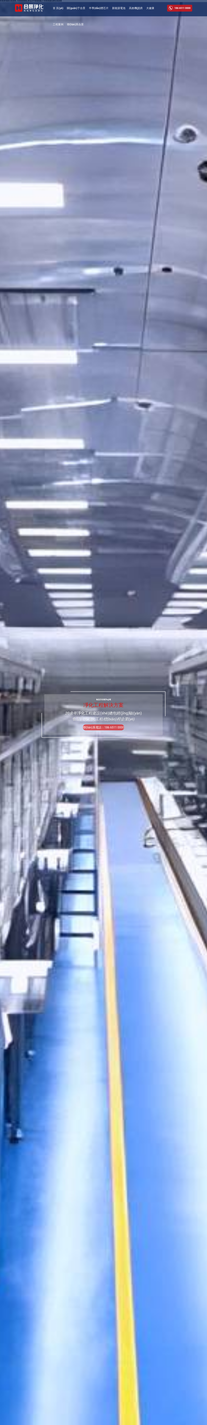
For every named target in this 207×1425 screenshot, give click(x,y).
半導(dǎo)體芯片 (99, 8)
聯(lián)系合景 (75, 24)
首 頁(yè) (58, 8)
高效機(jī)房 (136, 8)
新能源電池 (118, 8)
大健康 (150, 8)
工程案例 (58, 24)
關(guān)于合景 (76, 8)
